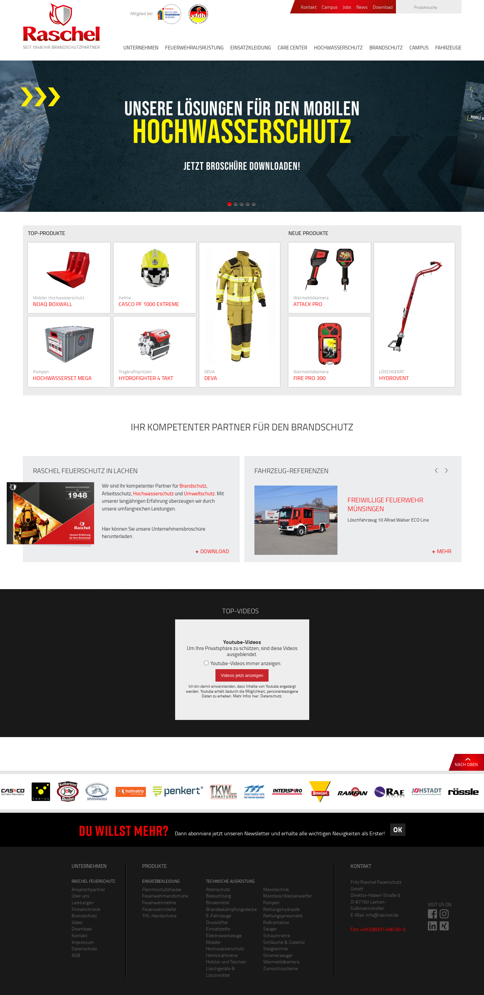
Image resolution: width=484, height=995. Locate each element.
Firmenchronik (86, 909)
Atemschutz (218, 889)
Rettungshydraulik (281, 909)
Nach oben (466, 764)
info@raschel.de (382, 915)
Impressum (83, 942)
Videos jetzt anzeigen (242, 675)
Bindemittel (217, 902)
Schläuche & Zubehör (284, 942)
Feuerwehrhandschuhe (165, 895)
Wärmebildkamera (281, 961)
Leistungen (83, 902)
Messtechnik (276, 889)
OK (397, 830)
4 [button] (247, 203)
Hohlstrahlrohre (222, 955)
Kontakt (309, 7)
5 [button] (253, 203)
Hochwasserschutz (153, 493)
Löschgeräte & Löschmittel (220, 971)
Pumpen (271, 902)
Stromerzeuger (278, 955)
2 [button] (235, 203)
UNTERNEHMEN (140, 47)
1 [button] (229, 203)
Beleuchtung (218, 895)
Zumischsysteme (280, 968)
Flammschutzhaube (161, 889)
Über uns (80, 895)
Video (77, 922)
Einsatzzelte (218, 928)
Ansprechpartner (88, 889)
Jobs (347, 7)
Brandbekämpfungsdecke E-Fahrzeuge (229, 912)
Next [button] (475, 136)
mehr (444, 551)
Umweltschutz (199, 493)
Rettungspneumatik (283, 915)
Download (383, 7)
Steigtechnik (275, 948)
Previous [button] (8, 136)
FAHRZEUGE (448, 47)
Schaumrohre (276, 935)
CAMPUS (419, 47)
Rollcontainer (276, 922)
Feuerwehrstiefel (159, 909)
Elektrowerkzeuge (224, 935)
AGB (76, 955)
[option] (242, 136)
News (362, 7)
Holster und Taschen (226, 961)
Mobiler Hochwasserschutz (225, 945)
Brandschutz (192, 485)
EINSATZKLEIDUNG (250, 47)
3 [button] (241, 203)
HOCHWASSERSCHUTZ (338, 47)
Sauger (270, 928)
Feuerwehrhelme (159, 902)
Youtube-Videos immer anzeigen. (242, 663)
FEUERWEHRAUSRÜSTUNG (194, 47)
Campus (330, 7)
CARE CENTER (292, 47)
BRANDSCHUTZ (386, 47)
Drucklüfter (217, 922)
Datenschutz (270, 696)
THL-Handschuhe (159, 915)
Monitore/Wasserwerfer (286, 895)
